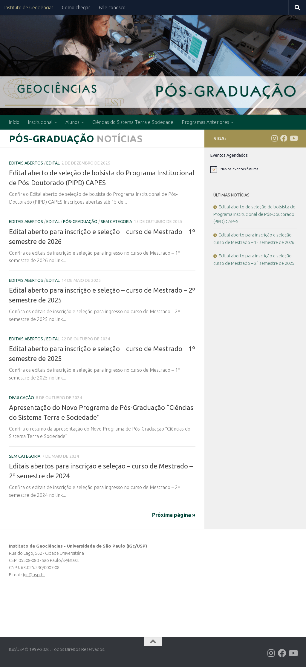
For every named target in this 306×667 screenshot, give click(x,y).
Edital (53, 163)
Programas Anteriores (205, 122)
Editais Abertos (26, 163)
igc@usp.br (34, 574)
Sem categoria (116, 221)
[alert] (255, 169)
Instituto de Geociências (28, 7)
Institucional (40, 122)
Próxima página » (173, 515)
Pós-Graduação (80, 221)
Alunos (72, 122)
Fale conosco (112, 7)
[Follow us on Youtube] (293, 138)
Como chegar (76, 7)
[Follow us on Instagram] (274, 138)
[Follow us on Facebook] (283, 138)
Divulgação (21, 397)
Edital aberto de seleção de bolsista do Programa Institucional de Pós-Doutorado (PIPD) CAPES (254, 214)
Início (14, 122)
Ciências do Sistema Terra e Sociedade (132, 122)
